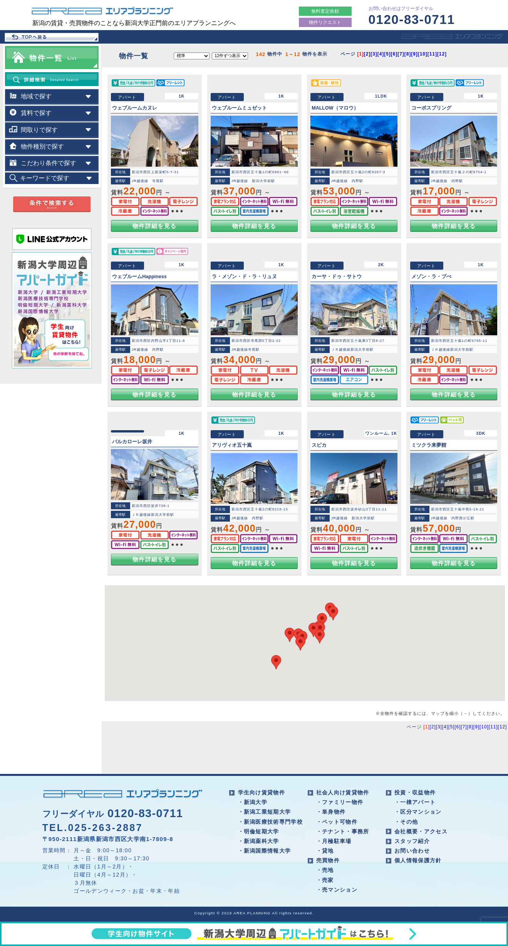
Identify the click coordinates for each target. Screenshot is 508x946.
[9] (414, 54)
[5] (387, 54)
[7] (400, 54)
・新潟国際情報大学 (264, 851)
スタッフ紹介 (412, 841)
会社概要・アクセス (421, 831)
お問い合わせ (412, 851)
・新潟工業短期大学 (264, 812)
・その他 (406, 822)
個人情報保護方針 (418, 860)
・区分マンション (418, 812)
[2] (367, 54)
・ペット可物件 (336, 822)
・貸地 (325, 851)
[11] (432, 54)
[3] (374, 54)
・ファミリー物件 (340, 802)
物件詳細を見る (154, 226)
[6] (394, 54)
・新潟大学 (253, 802)
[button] (313, 630)
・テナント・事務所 (342, 831)
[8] (407, 54)
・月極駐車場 (334, 841)
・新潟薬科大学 (258, 841)
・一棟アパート (415, 802)
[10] (423, 54)
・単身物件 (331, 812)
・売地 (325, 870)
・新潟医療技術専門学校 (270, 822)
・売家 (325, 880)
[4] (380, 54)
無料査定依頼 (325, 11)
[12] (442, 54)
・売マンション (336, 890)
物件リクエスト (325, 22)
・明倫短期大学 (258, 831)
